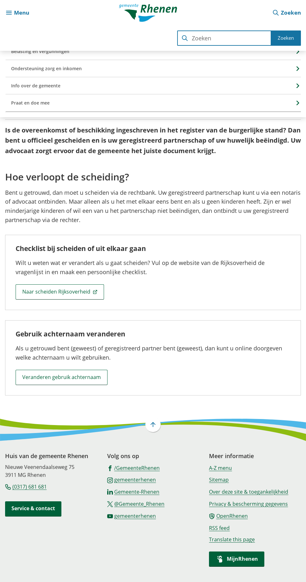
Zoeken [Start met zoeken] (286, 38)
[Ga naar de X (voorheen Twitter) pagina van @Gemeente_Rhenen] (136, 503)
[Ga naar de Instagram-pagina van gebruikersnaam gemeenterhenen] (131, 479)
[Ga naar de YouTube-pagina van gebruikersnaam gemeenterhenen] (131, 515)
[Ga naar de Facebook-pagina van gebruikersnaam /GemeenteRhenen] (133, 467)
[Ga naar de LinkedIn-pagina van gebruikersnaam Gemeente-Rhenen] (133, 491)
